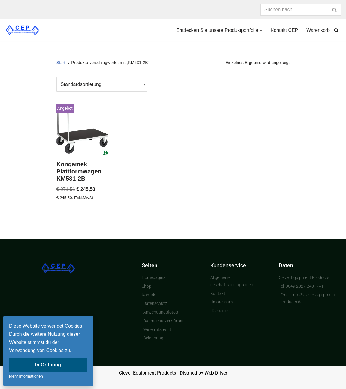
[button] (261, 30)
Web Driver (216, 373)
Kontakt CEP (284, 30)
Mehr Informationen (26, 376)
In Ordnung (48, 364)
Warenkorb (318, 30)
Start (60, 62)
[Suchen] (294, 10)
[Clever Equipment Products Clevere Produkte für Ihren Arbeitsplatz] (23, 30)
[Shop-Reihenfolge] (101, 84)
